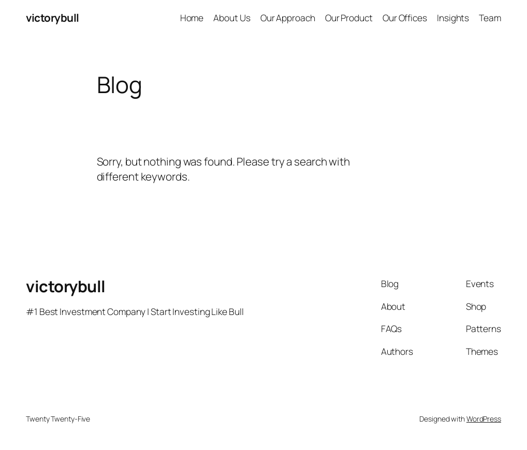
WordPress (483, 419)
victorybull (52, 17)
